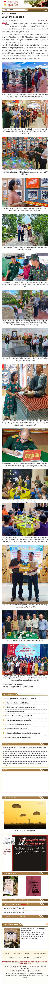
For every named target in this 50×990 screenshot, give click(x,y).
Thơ (19, 958)
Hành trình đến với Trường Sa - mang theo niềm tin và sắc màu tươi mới (25, 748)
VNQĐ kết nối (37, 958)
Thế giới (26, 958)
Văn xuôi (11, 958)
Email (41, 20)
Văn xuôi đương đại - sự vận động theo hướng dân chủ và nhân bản (25, 758)
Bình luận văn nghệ (40, 953)
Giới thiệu (17, 953)
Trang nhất (6, 953)
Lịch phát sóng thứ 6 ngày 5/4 (14, 912)
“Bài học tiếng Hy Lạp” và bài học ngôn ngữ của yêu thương (24, 753)
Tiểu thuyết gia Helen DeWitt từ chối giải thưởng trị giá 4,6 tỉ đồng (24, 764)
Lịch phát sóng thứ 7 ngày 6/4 (14, 908)
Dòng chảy (27, 953)
